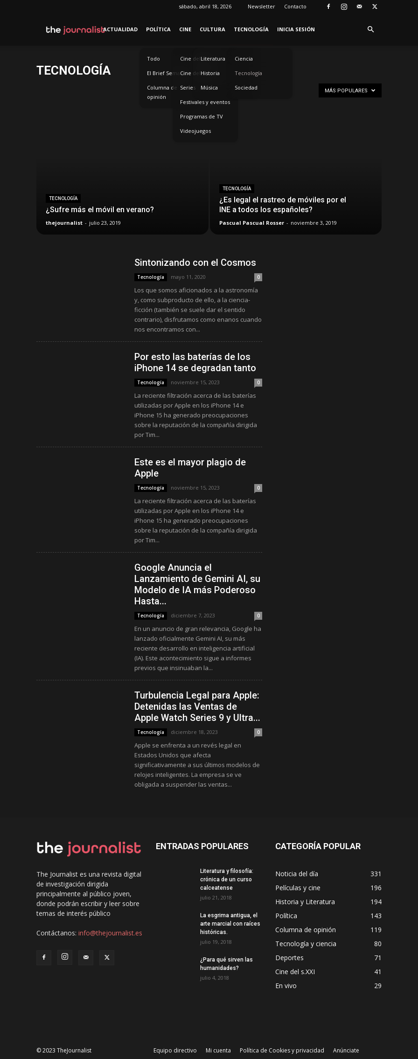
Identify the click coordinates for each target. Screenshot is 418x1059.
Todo (153, 58)
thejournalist (64, 222)
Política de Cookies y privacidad (282, 1050)
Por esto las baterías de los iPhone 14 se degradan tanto (195, 362)
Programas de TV (201, 116)
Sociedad (246, 87)
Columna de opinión (162, 92)
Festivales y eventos (205, 101)
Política (158, 29)
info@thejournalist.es (110, 932)
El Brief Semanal (167, 72)
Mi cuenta (218, 1050)
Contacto (295, 6)
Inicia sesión (296, 29)
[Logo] (76, 29)
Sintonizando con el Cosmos (195, 262)
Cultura (212, 29)
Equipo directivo (175, 1050)
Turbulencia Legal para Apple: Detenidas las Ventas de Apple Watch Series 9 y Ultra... (197, 706)
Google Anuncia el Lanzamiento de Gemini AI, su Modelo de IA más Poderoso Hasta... (197, 584)
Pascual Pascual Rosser (251, 222)
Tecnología (251, 29)
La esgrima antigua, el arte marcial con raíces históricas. (230, 923)
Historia (210, 72)
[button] (370, 29)
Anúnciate (346, 1050)
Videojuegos (195, 130)
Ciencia (244, 58)
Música (209, 87)
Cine (185, 29)
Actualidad (120, 29)
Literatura (213, 58)
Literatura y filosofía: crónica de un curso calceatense (226, 879)
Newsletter (261, 6)
